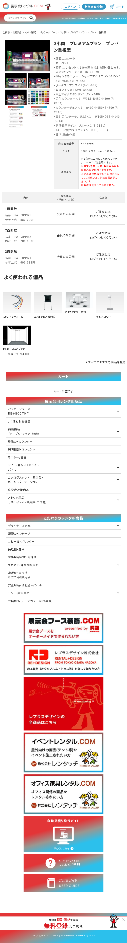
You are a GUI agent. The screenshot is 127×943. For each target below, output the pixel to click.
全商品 (6, 32)
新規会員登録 (94, 7)
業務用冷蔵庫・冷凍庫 (22, 557)
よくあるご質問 (92, 18)
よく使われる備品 (19, 421)
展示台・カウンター (20, 441)
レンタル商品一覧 (69, 18)
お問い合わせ (105, 18)
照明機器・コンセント (21, 449)
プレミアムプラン (78, 32)
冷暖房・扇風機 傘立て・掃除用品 (19, 575)
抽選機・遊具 (16, 549)
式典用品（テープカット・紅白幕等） (30, 601)
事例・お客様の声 (119, 18)
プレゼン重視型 (98, 32)
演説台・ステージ (19, 533)
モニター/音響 (17, 457)
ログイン (70, 7)
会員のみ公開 (66, 214)
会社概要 (81, 18)
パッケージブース (48, 32)
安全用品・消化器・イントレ (25, 585)
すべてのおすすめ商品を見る (107, 362)
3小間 (63, 32)
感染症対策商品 (18, 490)
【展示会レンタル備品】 (24, 32)
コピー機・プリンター (21, 541)
